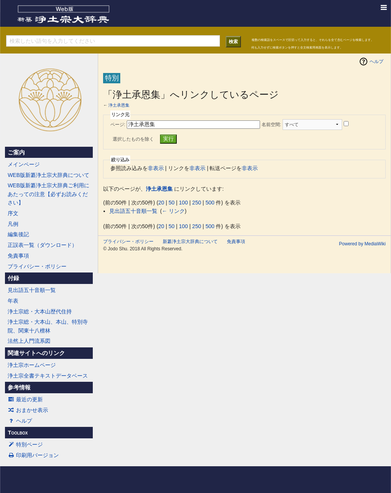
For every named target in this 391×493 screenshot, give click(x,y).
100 (183, 202)
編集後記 (18, 234)
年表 (13, 301)
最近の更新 (25, 399)
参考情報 (19, 387)
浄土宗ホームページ (32, 365)
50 (172, 202)
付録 (13, 278)
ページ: (117, 124)
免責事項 (18, 256)
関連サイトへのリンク (36, 353)
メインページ (24, 164)
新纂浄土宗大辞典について (190, 241)
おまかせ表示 (28, 410)
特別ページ (25, 444)
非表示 (156, 168)
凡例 (13, 224)
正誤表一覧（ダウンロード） (42, 245)
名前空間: (271, 124)
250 (196, 202)
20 (161, 202)
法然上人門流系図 (29, 341)
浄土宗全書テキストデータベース (48, 376)
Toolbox (17, 433)
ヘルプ (20, 421)
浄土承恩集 (118, 105)
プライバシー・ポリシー (37, 266)
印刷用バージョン (33, 455)
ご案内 (16, 152)
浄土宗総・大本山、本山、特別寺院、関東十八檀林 (48, 326)
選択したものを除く (133, 139)
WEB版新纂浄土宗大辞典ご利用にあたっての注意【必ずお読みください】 (48, 194)
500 (209, 202)
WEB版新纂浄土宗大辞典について (48, 175)
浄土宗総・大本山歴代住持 (40, 311)
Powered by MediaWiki (362, 243)
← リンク (173, 211)
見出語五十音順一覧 (32, 290)
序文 (13, 213)
